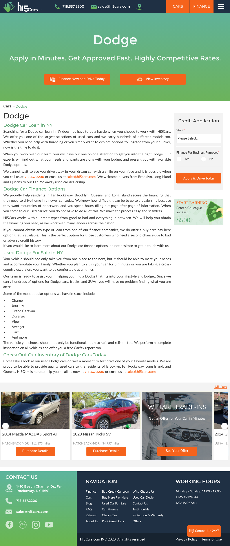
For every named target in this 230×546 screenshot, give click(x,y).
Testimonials (141, 509)
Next (224, 426)
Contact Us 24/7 (204, 531)
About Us (92, 521)
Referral (91, 515)
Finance (201, 6)
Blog (89, 503)
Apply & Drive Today (199, 178)
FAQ (89, 509)
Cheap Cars (109, 515)
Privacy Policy (186, 539)
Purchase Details (35, 451)
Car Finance (110, 509)
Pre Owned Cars (113, 521)
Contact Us (140, 503)
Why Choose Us (144, 491)
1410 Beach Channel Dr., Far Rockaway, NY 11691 (33, 488)
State (180, 130)
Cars (178, 6)
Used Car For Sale (114, 503)
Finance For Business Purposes (197, 152)
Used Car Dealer (144, 497)
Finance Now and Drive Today (77, 79)
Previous (5, 426)
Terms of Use (212, 539)
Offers (137, 521)
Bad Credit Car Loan (115, 491)
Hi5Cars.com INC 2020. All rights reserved (112, 539)
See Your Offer (177, 451)
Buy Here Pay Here (115, 497)
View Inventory (153, 79)
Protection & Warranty (148, 515)
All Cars (220, 387)
